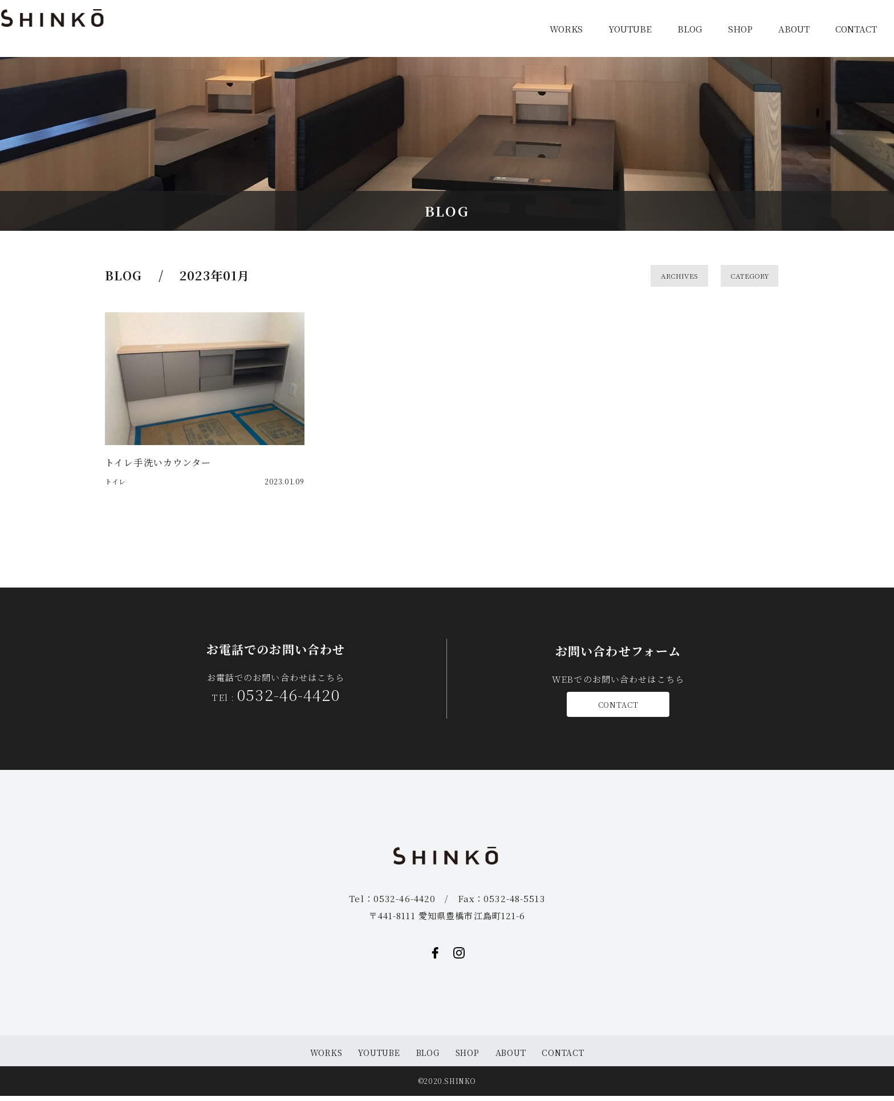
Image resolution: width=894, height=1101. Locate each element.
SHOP (740, 29)
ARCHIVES (684, 276)
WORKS (566, 29)
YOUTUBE (630, 29)
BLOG (689, 29)
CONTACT (856, 29)
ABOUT (794, 29)
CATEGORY (755, 276)
